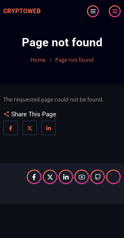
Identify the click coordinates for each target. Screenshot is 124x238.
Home (38, 59)
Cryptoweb (22, 11)
